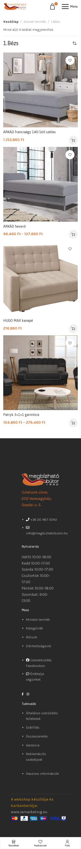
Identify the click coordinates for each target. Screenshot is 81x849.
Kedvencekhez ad (70, 60)
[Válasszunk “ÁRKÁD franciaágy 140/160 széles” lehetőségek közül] (73, 140)
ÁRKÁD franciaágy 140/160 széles (29, 132)
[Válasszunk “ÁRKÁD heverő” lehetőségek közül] (73, 234)
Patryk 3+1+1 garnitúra (21, 415)
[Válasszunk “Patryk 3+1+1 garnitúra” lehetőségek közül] (73, 422)
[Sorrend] (74, 43)
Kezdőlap (11, 22)
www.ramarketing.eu (29, 812)
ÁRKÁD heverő (14, 226)
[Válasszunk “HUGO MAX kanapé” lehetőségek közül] (73, 328)
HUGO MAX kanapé (18, 320)
